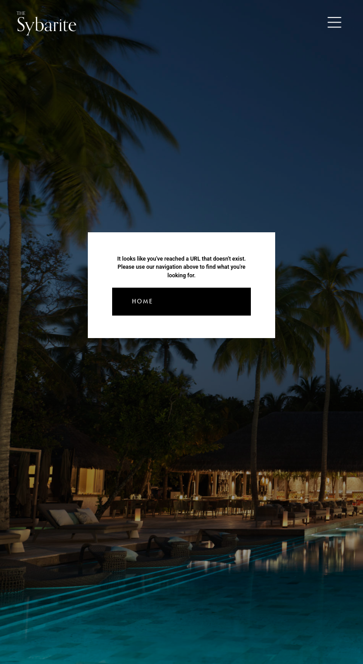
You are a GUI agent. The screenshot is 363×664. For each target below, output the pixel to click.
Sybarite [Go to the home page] (47, 22)
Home (142, 301)
